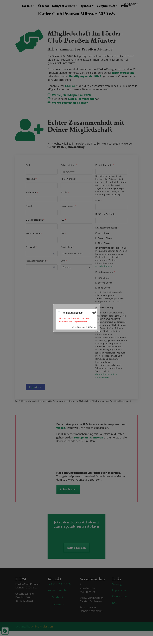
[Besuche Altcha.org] (94, 313)
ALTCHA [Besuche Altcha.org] (92, 327)
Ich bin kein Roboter (72, 313)
